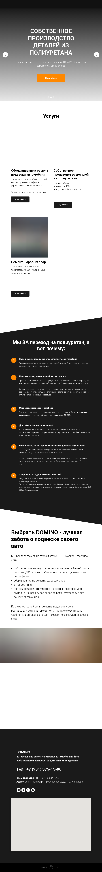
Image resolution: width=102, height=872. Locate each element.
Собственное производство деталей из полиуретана (71, 174)
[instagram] (33, 790)
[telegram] (23, 790)
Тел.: (21, 769)
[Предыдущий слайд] (5, 54)
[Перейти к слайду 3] (53, 97)
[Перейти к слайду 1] (48, 97)
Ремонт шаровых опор (28, 262)
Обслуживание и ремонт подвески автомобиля (29, 172)
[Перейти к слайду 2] (51, 97)
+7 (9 (30, 769)
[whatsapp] (19, 790)
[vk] (28, 790)
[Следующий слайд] (96, 54)
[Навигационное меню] (97, 4)
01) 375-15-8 (47, 769)
